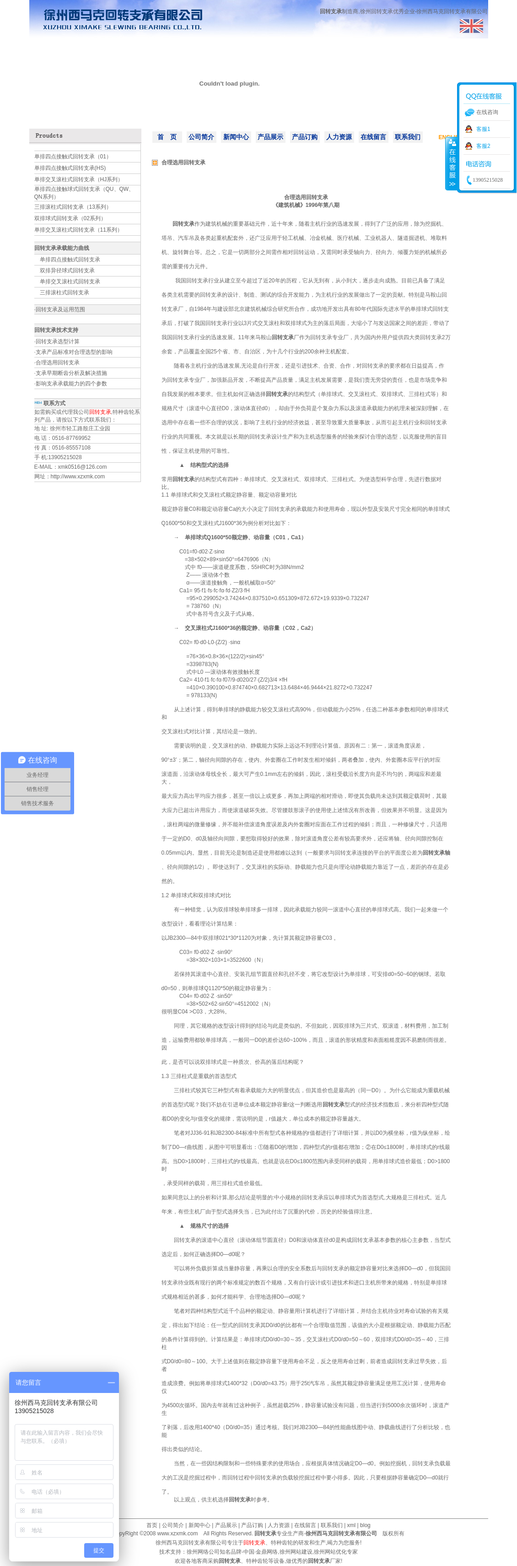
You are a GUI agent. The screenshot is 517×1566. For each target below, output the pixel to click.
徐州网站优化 (330, 1552)
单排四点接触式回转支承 (70, 259)
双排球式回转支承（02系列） (70, 218)
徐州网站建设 (296, 1552)
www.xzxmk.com (177, 1533)
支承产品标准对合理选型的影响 (74, 352)
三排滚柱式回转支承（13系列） (73, 207)
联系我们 (407, 137)
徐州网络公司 (203, 1552)
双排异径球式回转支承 (67, 270)
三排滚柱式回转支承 (64, 292)
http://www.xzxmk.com (78, 476)
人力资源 (339, 137)
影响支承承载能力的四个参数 (71, 383)
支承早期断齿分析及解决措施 (71, 373)
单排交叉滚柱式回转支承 (70, 281)
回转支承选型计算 (58, 341)
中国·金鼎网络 (260, 1552)
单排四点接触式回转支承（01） (73, 156)
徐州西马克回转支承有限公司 (191, 1542)
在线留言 (373, 137)
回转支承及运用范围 (60, 309)
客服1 (483, 129)
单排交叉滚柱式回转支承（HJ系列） (79, 179)
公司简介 (201, 137)
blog (365, 1525)
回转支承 (331, 11)
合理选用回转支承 (58, 362)
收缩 (451, 163)
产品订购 (305, 137)
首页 (151, 1525)
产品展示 (270, 137)
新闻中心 (236, 137)
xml (351, 1525)
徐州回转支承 (376, 11)
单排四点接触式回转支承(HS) (70, 168)
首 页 (167, 137)
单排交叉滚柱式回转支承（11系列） (78, 230)
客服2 (483, 146)
